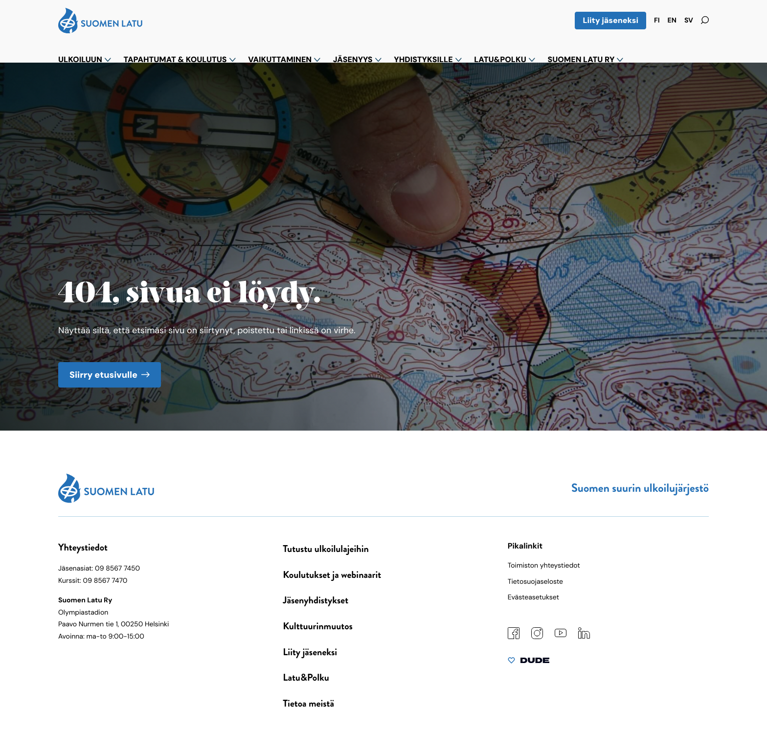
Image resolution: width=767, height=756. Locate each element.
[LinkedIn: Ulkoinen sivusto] (584, 636)
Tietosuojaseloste (535, 581)
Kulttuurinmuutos (318, 626)
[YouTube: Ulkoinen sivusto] (560, 635)
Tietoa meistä (308, 703)
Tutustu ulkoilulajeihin (326, 549)
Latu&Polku (306, 677)
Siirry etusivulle (103, 374)
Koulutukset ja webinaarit (332, 575)
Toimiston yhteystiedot (544, 565)
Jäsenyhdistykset (315, 600)
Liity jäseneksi (610, 20)
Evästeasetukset (533, 597)
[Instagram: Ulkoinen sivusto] (537, 637)
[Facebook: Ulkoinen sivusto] (513, 637)
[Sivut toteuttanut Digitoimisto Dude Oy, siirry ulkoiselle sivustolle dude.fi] (528, 662)
